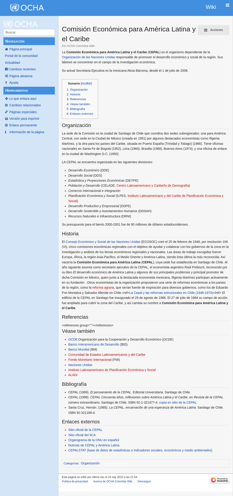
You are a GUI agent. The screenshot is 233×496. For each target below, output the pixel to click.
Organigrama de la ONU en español (93, 440)
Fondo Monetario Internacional (89, 359)
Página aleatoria (20, 76)
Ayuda (13, 82)
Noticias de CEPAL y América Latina (93, 445)
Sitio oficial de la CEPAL (85, 430)
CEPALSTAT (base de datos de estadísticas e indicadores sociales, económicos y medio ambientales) (140, 450)
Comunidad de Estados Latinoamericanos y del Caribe (106, 354)
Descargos (144, 481)
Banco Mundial (78, 349)
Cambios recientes (22, 69)
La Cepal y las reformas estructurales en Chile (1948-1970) (171, 293)
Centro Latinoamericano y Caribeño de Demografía (152, 185)
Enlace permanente (23, 125)
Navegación (14, 41)
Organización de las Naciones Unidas (88, 57)
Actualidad (12, 62)
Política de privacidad (75, 481)
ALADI (72, 375)
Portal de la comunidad (21, 56)
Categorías (71, 463)
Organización (90, 463)
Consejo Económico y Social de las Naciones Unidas (103, 242)
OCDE (72, 339)
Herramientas (16, 90)
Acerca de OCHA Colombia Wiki (112, 481)
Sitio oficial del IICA (82, 435)
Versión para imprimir (24, 118)
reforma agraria (103, 287)
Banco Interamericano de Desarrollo (93, 344)
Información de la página (26, 132)
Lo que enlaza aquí (22, 98)
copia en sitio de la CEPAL (178, 402)
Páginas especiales (23, 112)
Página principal (20, 49)
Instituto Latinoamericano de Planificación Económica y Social (112, 370)
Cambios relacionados (25, 105)
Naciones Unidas (80, 365)
